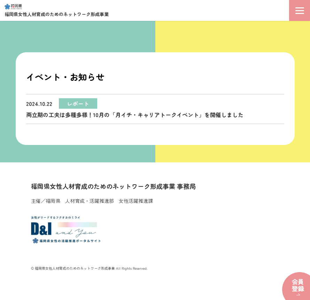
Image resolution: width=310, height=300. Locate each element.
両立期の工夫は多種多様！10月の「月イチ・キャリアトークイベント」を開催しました (134, 108)
